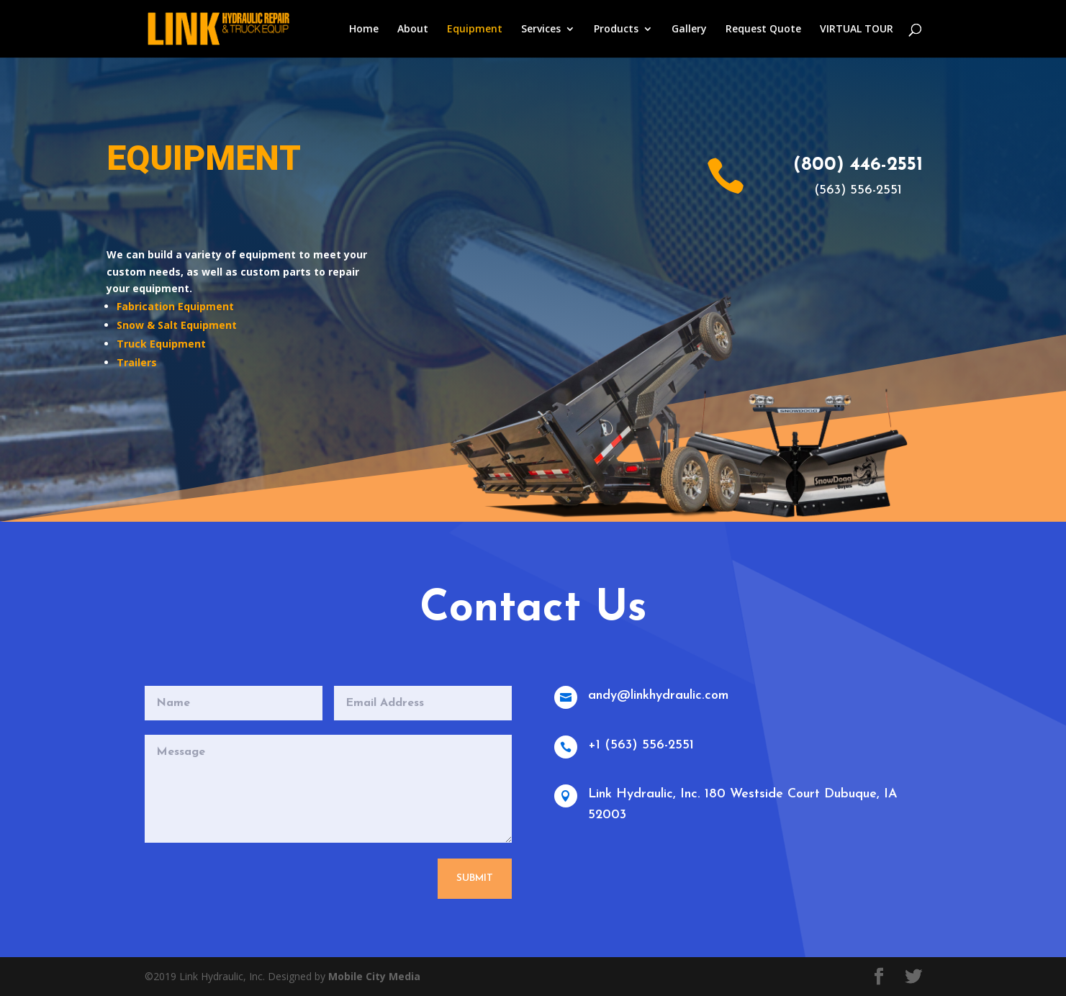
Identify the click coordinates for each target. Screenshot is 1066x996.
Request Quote (763, 29)
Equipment (474, 29)
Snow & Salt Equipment (177, 325)
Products (616, 29)
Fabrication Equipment (175, 306)
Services (541, 29)
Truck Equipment (161, 343)
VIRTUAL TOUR (856, 29)
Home (364, 29)
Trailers (137, 362)
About (412, 29)
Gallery (689, 29)
